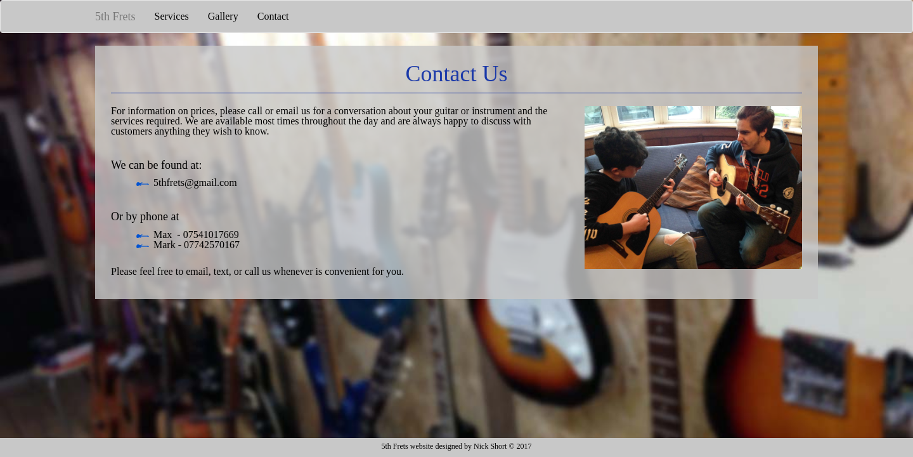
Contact (273, 16)
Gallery (223, 16)
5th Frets (115, 16)
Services (172, 16)
